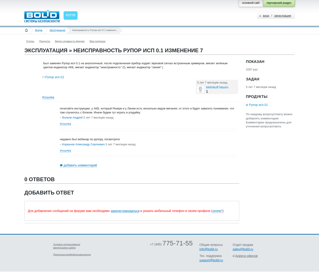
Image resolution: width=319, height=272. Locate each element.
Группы (30, 41)
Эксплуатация (57, 30)
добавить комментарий (80, 165)
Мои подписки (97, 41)
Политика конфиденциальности (72, 254)
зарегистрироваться (125, 211)
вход (266, 15)
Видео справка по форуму (70, 41)
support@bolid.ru (211, 260)
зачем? (217, 211)
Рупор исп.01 (54, 77)
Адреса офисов (246, 256)
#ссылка (48, 97)
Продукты (44, 41)
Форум (38, 30)
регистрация (282, 15)
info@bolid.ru (208, 249)
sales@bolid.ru (243, 249)
